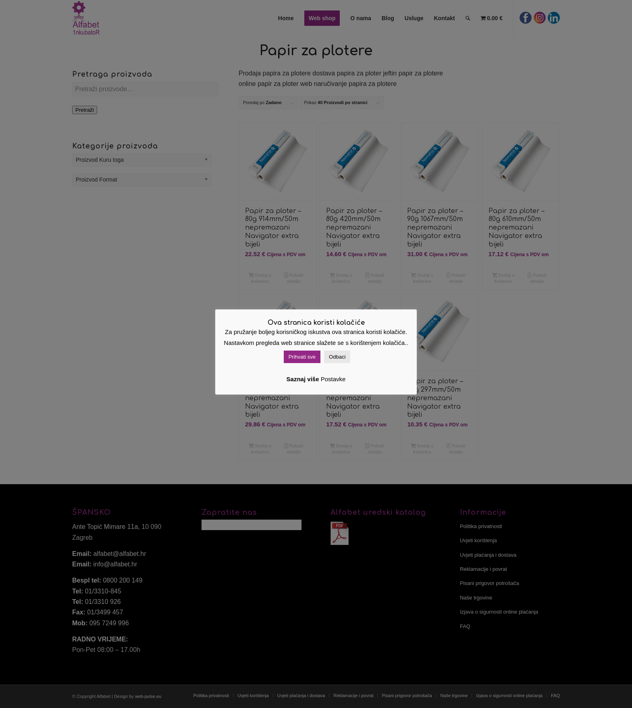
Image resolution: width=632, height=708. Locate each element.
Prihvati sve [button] (302, 357)
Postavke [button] (333, 379)
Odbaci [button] (337, 357)
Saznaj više (303, 379)
